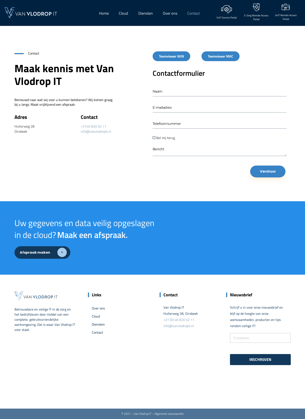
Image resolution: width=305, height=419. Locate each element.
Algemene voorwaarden (169, 413)
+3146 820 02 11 (93, 126)
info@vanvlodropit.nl (96, 131)
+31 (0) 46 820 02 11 (178, 319)
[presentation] (185, 177)
